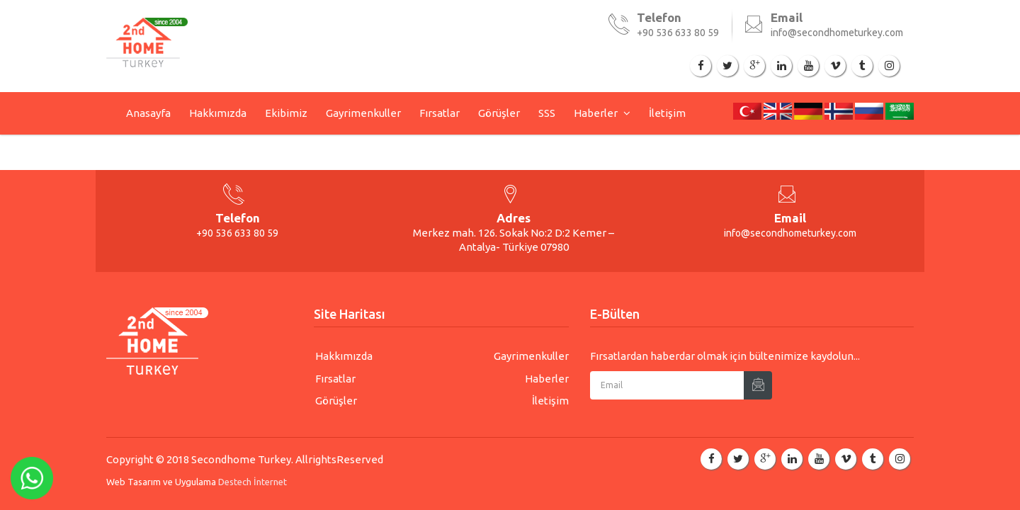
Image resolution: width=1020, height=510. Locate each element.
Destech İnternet (252, 482)
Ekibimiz (286, 113)
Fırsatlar (439, 113)
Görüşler (499, 113)
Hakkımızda (217, 113)
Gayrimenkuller (363, 113)
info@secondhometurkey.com (837, 32)
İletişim (667, 113)
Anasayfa (148, 113)
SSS (546, 113)
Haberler (597, 113)
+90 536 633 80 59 (678, 32)
